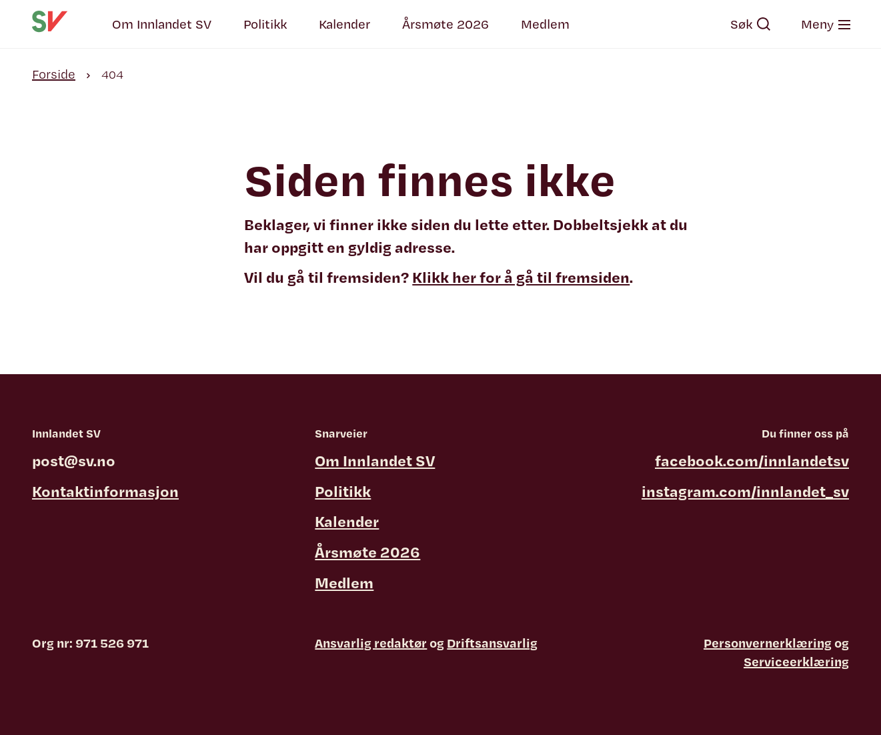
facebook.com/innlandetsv (752, 460)
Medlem (545, 24)
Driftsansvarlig (492, 643)
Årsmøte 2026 (445, 24)
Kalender (344, 24)
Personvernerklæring (768, 643)
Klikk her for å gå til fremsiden (521, 276)
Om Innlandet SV (161, 24)
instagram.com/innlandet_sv (745, 491)
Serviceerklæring (796, 661)
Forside (53, 74)
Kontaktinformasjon (105, 491)
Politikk (265, 24)
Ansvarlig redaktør (371, 643)
